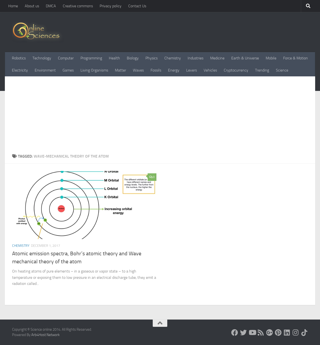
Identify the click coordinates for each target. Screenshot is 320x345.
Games (68, 70)
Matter (120, 70)
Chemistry (172, 58)
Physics (151, 58)
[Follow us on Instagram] (295, 332)
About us (32, 6)
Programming (91, 58)
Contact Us (137, 6)
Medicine (217, 58)
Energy (173, 70)
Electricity (20, 70)
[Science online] (234, 332)
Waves (138, 70)
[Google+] (269, 332)
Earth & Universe (245, 58)
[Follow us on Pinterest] (278, 332)
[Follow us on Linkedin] (287, 332)
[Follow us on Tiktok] (304, 332)
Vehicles (210, 70)
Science (282, 70)
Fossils (156, 70)
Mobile (271, 58)
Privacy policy (110, 6)
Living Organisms (94, 70)
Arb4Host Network (45, 335)
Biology (133, 58)
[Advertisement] (160, 117)
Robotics (19, 58)
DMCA (51, 6)
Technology (41, 58)
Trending (262, 70)
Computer (66, 58)
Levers (191, 70)
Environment (45, 70)
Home (13, 6)
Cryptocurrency (236, 70)
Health (114, 58)
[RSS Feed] (260, 332)
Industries (195, 58)
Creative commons (78, 6)
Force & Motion (295, 58)
